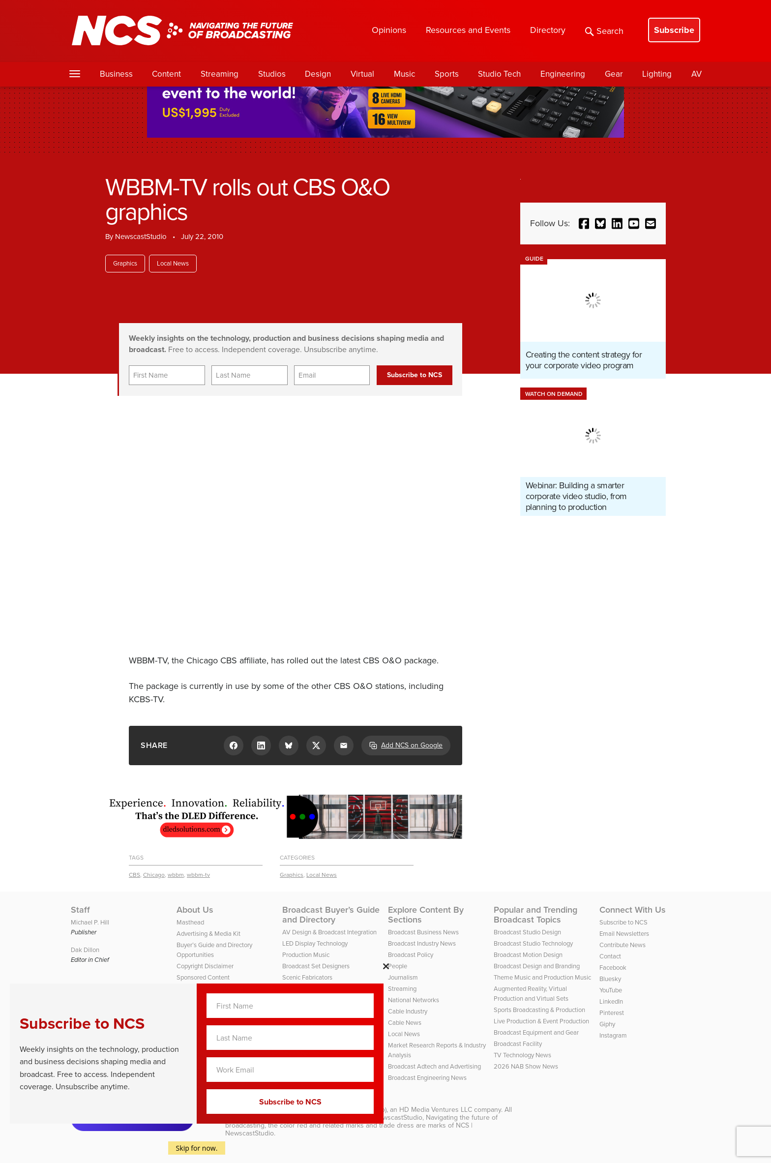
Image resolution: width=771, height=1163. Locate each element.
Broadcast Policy (410, 954)
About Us (195, 910)
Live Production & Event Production (541, 1021)
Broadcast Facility (518, 1043)
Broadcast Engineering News (427, 1077)
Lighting (657, 74)
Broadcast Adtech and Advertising (434, 1066)
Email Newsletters (624, 933)
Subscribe (674, 30)
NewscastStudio (141, 236)
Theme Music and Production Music (542, 977)
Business (116, 74)
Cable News (404, 1022)
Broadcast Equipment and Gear (536, 1032)
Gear (614, 74)
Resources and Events (468, 30)
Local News (173, 263)
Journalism (403, 977)
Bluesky (610, 979)
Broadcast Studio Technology (533, 943)
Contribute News (622, 945)
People (397, 966)
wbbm (176, 874)
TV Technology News (522, 1055)
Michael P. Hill (90, 922)
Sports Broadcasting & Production (539, 1009)
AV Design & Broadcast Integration (329, 932)
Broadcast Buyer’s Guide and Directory (331, 914)
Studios (272, 74)
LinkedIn (611, 1001)
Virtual (362, 74)
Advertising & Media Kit (208, 933)
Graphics (125, 263)
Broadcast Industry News (422, 943)
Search (604, 31)
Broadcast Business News (423, 932)
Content (166, 74)
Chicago (154, 874)
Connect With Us (632, 910)
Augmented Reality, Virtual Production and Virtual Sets (531, 993)
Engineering (562, 74)
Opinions (389, 30)
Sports (447, 74)
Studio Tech (499, 74)
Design (318, 74)
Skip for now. (197, 1148)
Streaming (219, 74)
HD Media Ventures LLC (435, 1109)
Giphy (607, 1024)
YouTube (610, 990)
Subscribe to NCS (623, 922)
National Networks (413, 1000)
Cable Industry (407, 1011)
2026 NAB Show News (526, 1066)
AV (696, 74)
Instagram (613, 1035)
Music (404, 74)
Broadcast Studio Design (527, 932)
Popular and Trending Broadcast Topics (535, 914)
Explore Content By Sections (426, 914)
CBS (134, 874)
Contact (610, 956)
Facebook (612, 967)
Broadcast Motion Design (528, 954)
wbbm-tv (198, 874)
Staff (80, 910)
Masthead (190, 922)
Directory (547, 30)
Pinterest (611, 1012)
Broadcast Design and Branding (537, 966)
